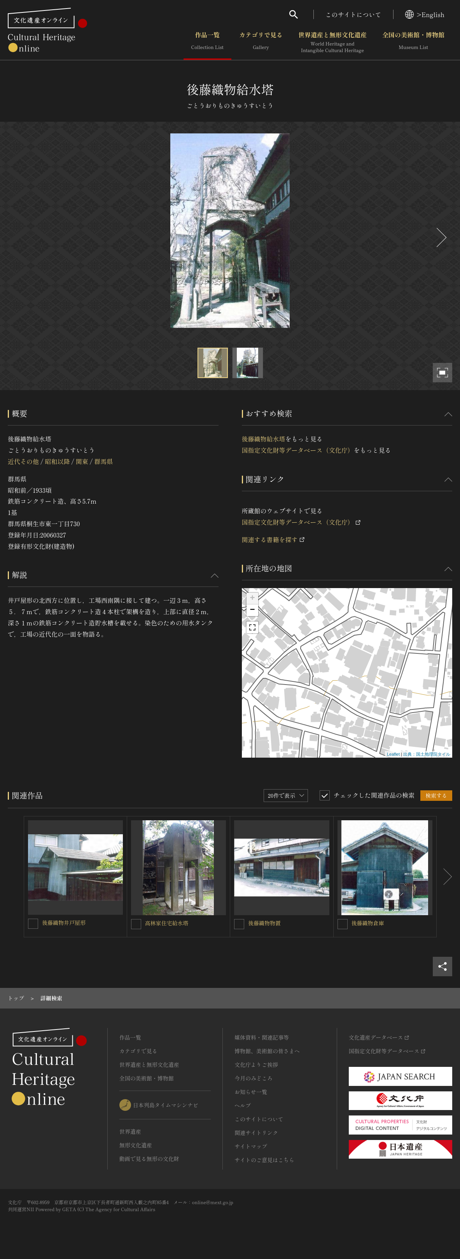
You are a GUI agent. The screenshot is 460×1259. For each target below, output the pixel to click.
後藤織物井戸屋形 (64, 922)
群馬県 (103, 461)
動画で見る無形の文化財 (149, 1159)
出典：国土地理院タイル (426, 754)
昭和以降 (57, 461)
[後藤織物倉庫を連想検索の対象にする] (343, 924)
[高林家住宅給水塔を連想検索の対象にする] (136, 924)
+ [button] (252, 598)
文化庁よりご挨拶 (256, 1064)
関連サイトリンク (256, 1132)
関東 (82, 461)
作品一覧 (207, 42)
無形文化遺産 (135, 1145)
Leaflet (393, 754)
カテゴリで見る (261, 42)
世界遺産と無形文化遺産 (332, 42)
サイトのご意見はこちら (264, 1160)
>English (424, 14)
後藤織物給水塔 (263, 438)
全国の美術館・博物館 (413, 42)
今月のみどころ (253, 1078)
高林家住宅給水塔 (167, 923)
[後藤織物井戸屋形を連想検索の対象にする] (33, 924)
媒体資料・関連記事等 (261, 1037)
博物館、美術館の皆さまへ (267, 1051)
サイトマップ (250, 1146)
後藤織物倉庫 (368, 923)
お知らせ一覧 (250, 1092)
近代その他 (23, 461)
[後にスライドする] (440, 237)
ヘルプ (242, 1105)
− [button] (252, 610)
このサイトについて (353, 14)
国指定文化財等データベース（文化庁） (298, 450)
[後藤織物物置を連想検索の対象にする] (239, 924)
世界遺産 (130, 1131)
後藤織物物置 (264, 923)
